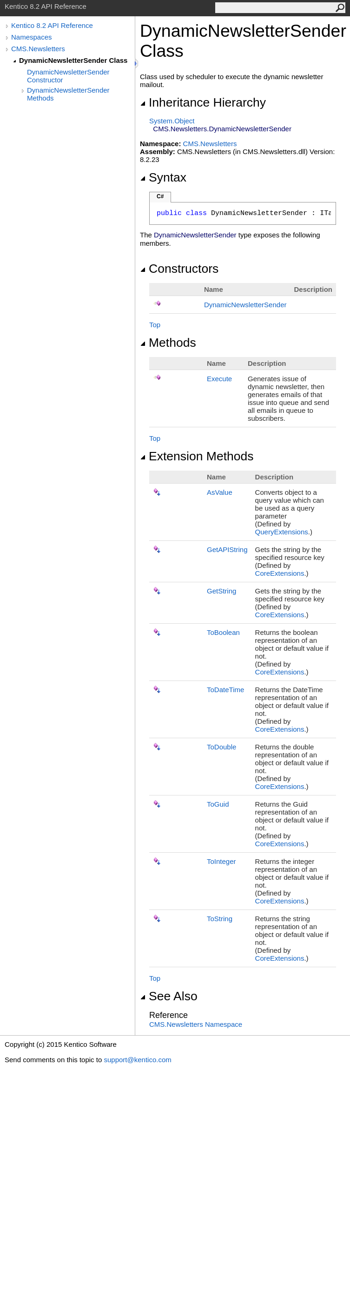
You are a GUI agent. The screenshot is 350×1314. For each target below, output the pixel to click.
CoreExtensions (279, 573)
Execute (219, 379)
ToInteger (221, 861)
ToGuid (218, 804)
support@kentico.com (137, 1060)
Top (154, 325)
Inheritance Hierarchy (203, 102)
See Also (169, 996)
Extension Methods (197, 456)
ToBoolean (223, 632)
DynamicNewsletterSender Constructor (68, 76)
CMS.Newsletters (38, 49)
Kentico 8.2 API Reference (52, 25)
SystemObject (172, 121)
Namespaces (31, 37)
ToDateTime (225, 690)
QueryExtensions (281, 532)
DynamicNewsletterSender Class (73, 60)
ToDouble (221, 747)
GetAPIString (227, 549)
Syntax (163, 177)
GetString (221, 591)
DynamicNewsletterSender (245, 305)
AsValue (219, 492)
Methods (168, 343)
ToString (219, 919)
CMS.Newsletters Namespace (195, 1024)
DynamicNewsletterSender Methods (68, 94)
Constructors (179, 269)
